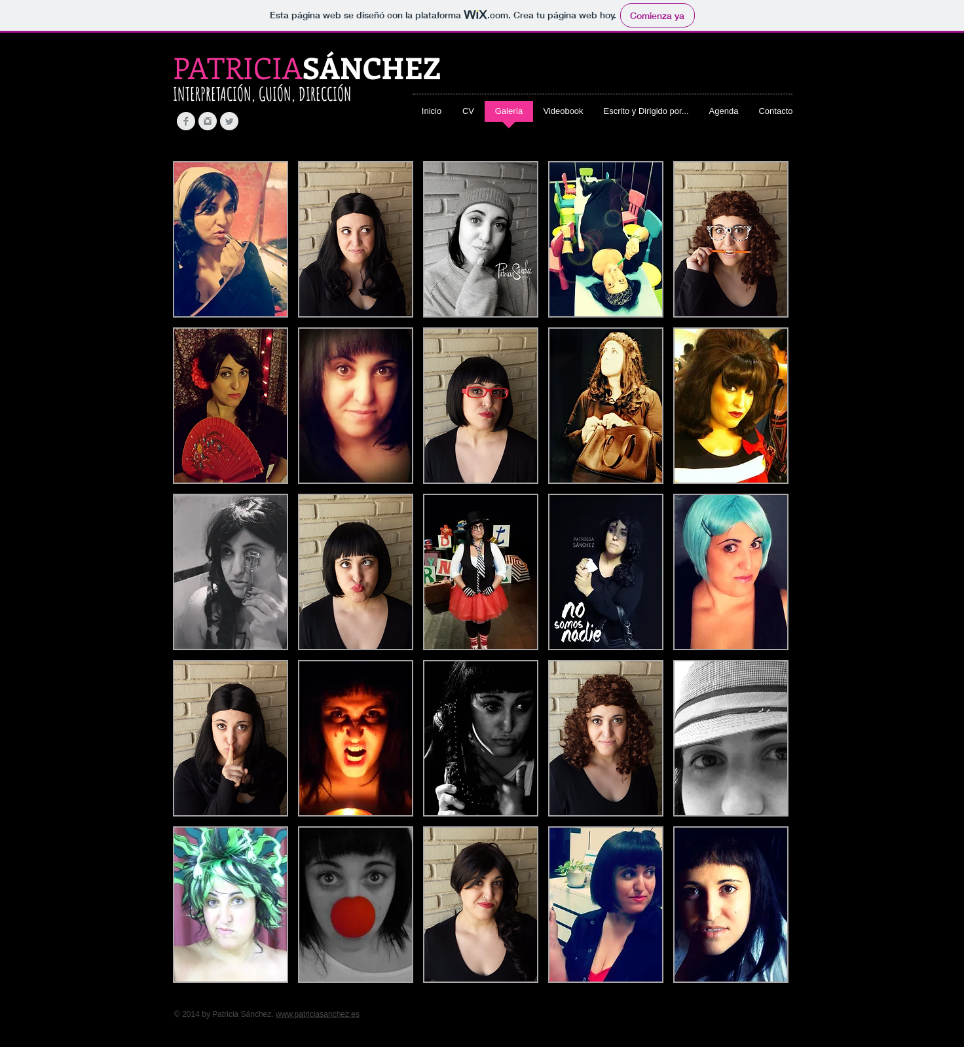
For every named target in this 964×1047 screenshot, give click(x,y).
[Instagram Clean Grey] (207, 121)
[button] (230, 239)
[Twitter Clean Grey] (229, 121)
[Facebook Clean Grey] (186, 121)
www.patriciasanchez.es (318, 1014)
